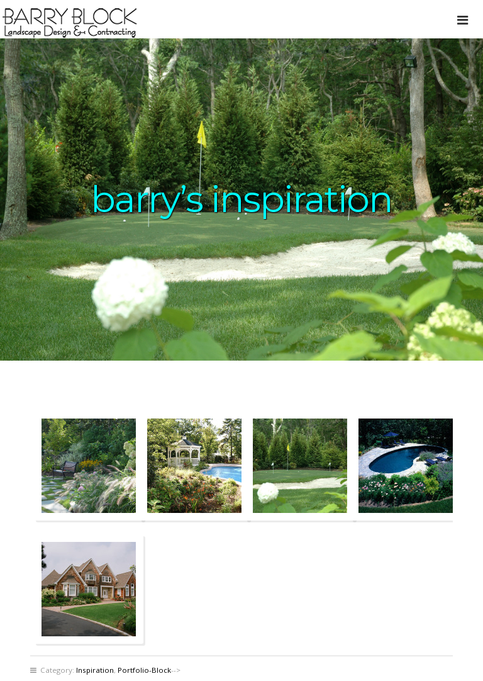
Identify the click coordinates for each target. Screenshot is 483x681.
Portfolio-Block (144, 670)
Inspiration (95, 670)
